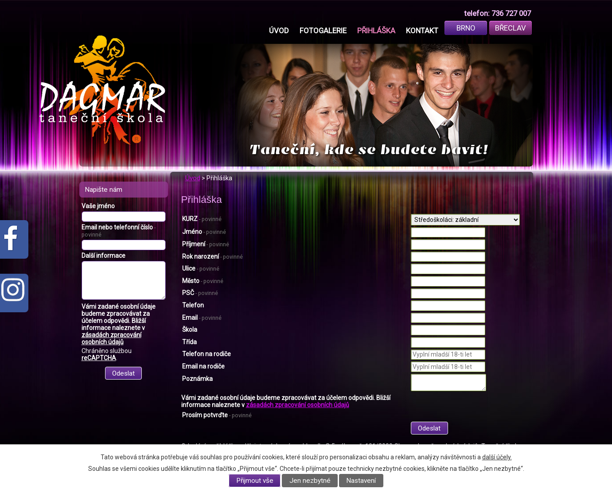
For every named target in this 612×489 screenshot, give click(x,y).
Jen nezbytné (310, 481)
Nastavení (361, 481)
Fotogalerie (323, 30)
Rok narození (212, 256)
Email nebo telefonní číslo (119, 231)
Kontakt (422, 30)
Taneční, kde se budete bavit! (368, 149)
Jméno (204, 231)
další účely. (497, 457)
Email (202, 317)
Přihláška (376, 30)
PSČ (200, 292)
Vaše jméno (98, 206)
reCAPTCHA (99, 357)
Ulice (200, 268)
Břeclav (510, 27)
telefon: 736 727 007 (497, 13)
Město (202, 280)
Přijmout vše (254, 481)
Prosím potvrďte (217, 415)
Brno (466, 27)
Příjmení (205, 244)
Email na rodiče (203, 366)
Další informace (103, 255)
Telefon (193, 305)
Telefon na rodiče (206, 353)
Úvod (279, 30)
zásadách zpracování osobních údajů (297, 404)
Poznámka (197, 378)
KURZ (202, 218)
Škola (189, 329)
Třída (189, 341)
